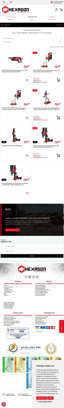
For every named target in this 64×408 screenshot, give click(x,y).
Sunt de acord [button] (41, 398)
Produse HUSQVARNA (9, 304)
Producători (7, 292)
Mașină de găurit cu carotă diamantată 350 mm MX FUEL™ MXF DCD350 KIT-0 (46, 146)
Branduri (31, 19)
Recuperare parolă (40, 318)
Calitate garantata (57, 2)
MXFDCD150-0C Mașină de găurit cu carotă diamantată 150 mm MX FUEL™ (15, 71)
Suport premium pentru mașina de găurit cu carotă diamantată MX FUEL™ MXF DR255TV (46, 108)
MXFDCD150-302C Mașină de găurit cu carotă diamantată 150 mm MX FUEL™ (46, 71)
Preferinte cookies (40, 324)
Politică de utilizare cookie (11, 321)
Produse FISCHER (8, 306)
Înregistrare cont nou (41, 317)
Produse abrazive (40, 288)
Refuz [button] (50, 398)
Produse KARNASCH (9, 305)
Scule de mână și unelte (41, 292)
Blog (5, 294)
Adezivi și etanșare (9, 302)
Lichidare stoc (52, 17)
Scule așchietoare (40, 294)
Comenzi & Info (8, 394)
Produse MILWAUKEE (22, 33)
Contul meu (38, 320)
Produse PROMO (8, 308)
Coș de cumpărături (40, 322)
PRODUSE (5, 25)
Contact (6, 295)
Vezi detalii (13, 230)
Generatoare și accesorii (42, 289)
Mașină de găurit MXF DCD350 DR (12, 146)
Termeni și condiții (9, 317)
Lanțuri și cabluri (40, 295)
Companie (6, 288)
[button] (4, 404)
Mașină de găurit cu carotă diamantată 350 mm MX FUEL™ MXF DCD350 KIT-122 (15, 184)
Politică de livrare (9, 324)
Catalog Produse (52, 19)
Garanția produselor (10, 318)
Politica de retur (9, 320)
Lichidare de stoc (8, 291)
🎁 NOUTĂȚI (11, 19)
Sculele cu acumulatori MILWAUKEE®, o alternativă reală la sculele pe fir (27, 218)
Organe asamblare (11, 17)
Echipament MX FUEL (34, 33)
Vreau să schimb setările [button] (45, 401)
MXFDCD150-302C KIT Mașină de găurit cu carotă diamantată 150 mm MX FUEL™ (14, 108)
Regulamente (7, 325)
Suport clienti (8, 289)
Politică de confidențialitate (12, 322)
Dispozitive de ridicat (41, 291)
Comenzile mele (39, 321)
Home (14, 33)
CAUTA (59, 25)
